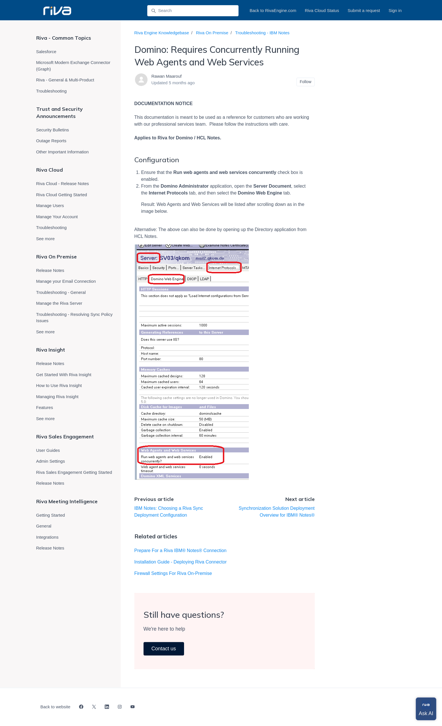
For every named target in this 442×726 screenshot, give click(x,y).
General (43, 526)
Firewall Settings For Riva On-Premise (173, 573)
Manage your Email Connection (66, 281)
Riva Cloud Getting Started (61, 194)
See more (45, 238)
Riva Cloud (49, 170)
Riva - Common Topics (63, 38)
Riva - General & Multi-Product (65, 79)
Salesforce (46, 51)
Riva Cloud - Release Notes (62, 183)
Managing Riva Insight (57, 396)
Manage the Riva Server (59, 303)
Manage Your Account (57, 216)
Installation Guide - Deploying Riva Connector (180, 561)
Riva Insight (50, 349)
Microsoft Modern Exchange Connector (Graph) (73, 65)
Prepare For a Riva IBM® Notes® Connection (180, 550)
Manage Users (50, 205)
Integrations (47, 537)
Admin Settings (50, 461)
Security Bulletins (52, 129)
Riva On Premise (212, 32)
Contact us (164, 648)
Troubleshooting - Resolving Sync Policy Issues (74, 317)
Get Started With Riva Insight (63, 374)
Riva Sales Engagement (65, 436)
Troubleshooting (51, 91)
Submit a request (364, 10)
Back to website (55, 706)
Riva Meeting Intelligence (67, 501)
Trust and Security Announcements (59, 112)
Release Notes (50, 270)
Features (44, 407)
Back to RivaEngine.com (273, 10)
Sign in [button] (395, 10)
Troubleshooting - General (61, 292)
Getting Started (50, 515)
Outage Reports (51, 140)
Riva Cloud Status (322, 10)
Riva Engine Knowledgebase (161, 32)
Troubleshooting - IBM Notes (262, 32)
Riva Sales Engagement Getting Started (74, 472)
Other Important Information (62, 151)
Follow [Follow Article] (305, 81)
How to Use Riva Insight (59, 385)
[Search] (193, 11)
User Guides (48, 450)
